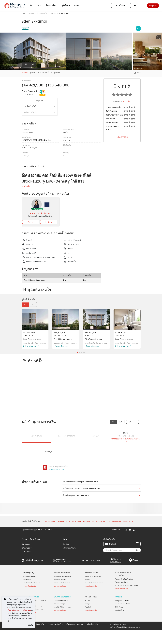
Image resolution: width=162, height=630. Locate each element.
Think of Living (32, 560)
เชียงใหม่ (88, 607)
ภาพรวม (25, 73)
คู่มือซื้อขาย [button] (65, 5)
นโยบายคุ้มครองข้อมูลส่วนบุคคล (19, 610)
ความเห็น (126, 101)
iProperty (135, 560)
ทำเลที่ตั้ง (46, 73)
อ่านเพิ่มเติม (26, 186)
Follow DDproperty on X (137, 530)
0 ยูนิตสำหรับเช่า (39, 112)
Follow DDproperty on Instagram (125, 529)
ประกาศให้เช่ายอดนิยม (63, 597)
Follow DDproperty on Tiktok (140, 530)
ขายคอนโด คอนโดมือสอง (62, 576)
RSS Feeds (119, 607)
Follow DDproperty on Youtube (129, 529)
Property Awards (62, 560)
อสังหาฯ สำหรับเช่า (92, 572)
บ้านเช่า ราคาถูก (59, 604)
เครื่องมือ (118, 597)
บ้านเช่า (87, 580)
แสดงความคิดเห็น (69, 548)
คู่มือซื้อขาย (27, 580)
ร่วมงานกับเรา (27, 551)
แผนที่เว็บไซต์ (119, 610)
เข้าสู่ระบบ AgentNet (122, 601)
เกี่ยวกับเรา (26, 544)
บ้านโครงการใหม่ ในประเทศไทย (123, 574)
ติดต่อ (48, 222)
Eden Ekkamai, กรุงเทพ (32, 339)
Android (42, 530)
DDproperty (28, 572)
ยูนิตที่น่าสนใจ (35, 73)
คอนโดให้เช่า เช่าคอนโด (93, 576)
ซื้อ (25, 304)
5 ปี (130, 422)
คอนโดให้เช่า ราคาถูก (61, 601)
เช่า (120, 422)
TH (136, 5)
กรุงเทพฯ (87, 601)
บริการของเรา (27, 548)
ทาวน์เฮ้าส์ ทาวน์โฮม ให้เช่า (94, 583)
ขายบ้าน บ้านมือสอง (60, 580)
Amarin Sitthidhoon (40, 213)
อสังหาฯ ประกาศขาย (62, 572)
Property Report (115, 560)
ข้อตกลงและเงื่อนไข (55, 624)
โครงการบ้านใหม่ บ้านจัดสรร (124, 579)
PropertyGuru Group (31, 539)
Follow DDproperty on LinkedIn (133, 529)
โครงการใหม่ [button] (52, 5)
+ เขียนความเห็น (122, 137)
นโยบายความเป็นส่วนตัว (74, 624)
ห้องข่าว (65, 544)
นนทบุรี (87, 604)
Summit (91, 560)
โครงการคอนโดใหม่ (121, 582)
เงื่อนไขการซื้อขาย (94, 624)
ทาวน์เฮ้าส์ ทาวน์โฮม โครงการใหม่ (126, 585)
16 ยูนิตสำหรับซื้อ (39, 106)
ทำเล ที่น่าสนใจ (91, 597)
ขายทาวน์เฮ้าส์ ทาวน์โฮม (62, 583)
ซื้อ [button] (32, 5)
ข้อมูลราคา (55, 73)
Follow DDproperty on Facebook (121, 529)
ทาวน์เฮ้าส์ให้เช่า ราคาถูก (62, 607)
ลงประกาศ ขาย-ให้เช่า (122, 604)
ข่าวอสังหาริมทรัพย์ (29, 576)
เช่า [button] (41, 5)
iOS (51, 530)
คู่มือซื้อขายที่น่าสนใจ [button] (31, 583)
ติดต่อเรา (65, 539)
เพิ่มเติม (78, 5)
